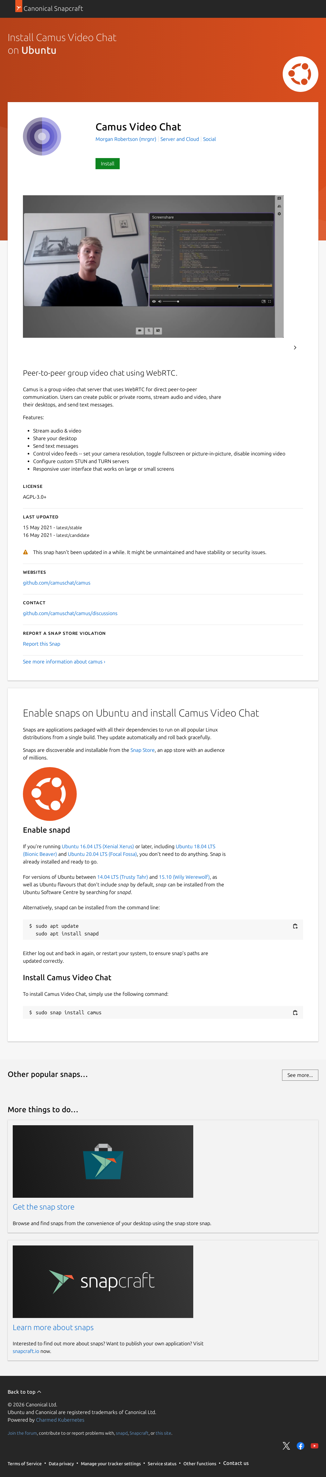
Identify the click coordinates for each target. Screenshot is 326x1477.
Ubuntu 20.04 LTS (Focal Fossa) (102, 854)
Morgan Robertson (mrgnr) (127, 139)
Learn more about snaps (53, 1327)
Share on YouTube (314, 1446)
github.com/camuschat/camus (56, 583)
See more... (300, 1075)
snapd (122, 1432)
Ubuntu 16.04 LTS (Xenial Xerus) (98, 846)
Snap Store (143, 750)
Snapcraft (139, 1432)
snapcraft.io (26, 1351)
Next (295, 348)
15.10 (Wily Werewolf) (184, 877)
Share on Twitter (286, 1446)
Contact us (236, 1463)
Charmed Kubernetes (60, 1420)
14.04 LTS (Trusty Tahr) (122, 877)
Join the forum (22, 1432)
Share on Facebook (300, 1446)
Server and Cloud (179, 139)
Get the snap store (43, 1207)
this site (163, 1432)
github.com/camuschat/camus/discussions (70, 613)
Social (209, 139)
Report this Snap (41, 644)
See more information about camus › (64, 661)
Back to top (25, 1392)
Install (107, 163)
